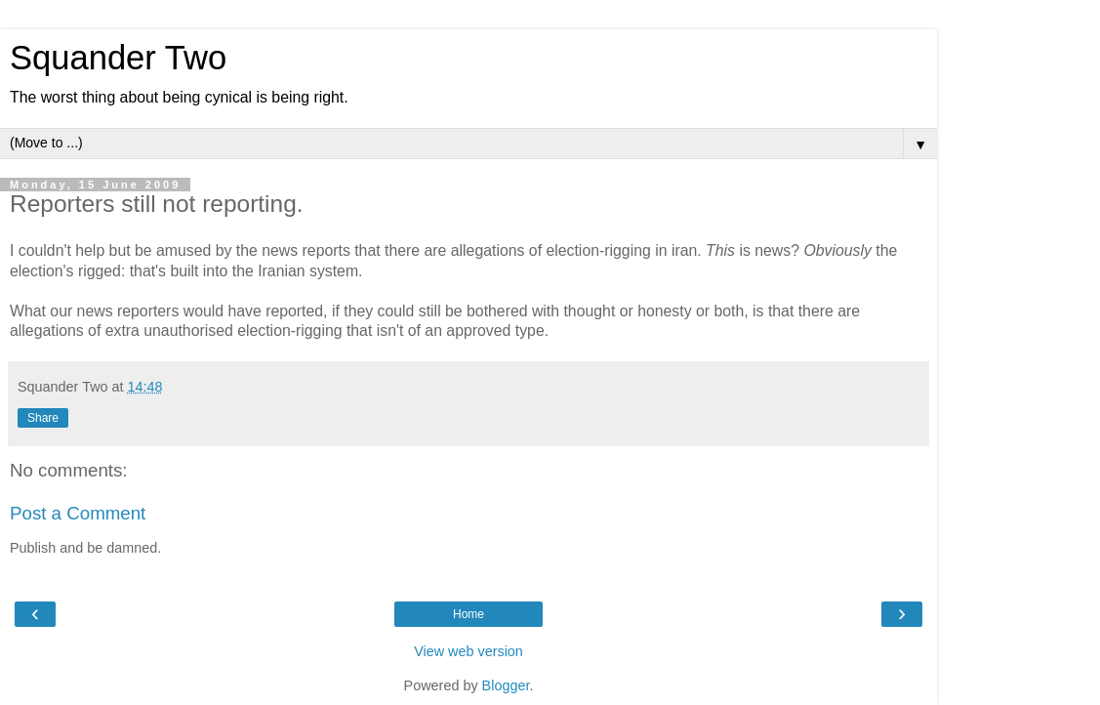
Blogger (506, 685)
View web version (468, 651)
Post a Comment (77, 513)
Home (468, 614)
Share (43, 418)
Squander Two (118, 57)
